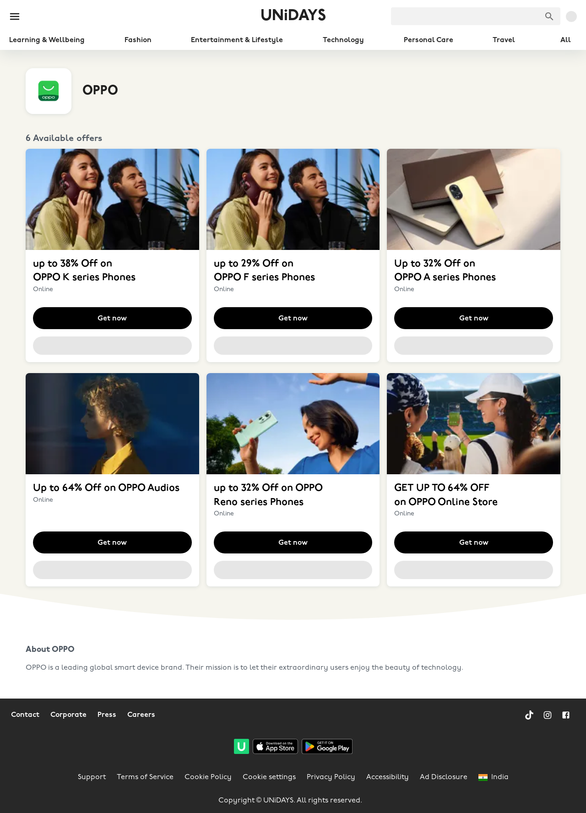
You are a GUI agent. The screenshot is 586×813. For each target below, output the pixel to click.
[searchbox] (475, 16)
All (565, 40)
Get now (112, 318)
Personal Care (428, 40)
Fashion (138, 40)
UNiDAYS (293, 16)
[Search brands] (549, 16)
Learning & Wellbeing (47, 40)
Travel (504, 40)
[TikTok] (529, 715)
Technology (343, 40)
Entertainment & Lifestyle (237, 40)
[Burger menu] (14, 16)
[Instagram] (547, 715)
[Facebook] (566, 715)
